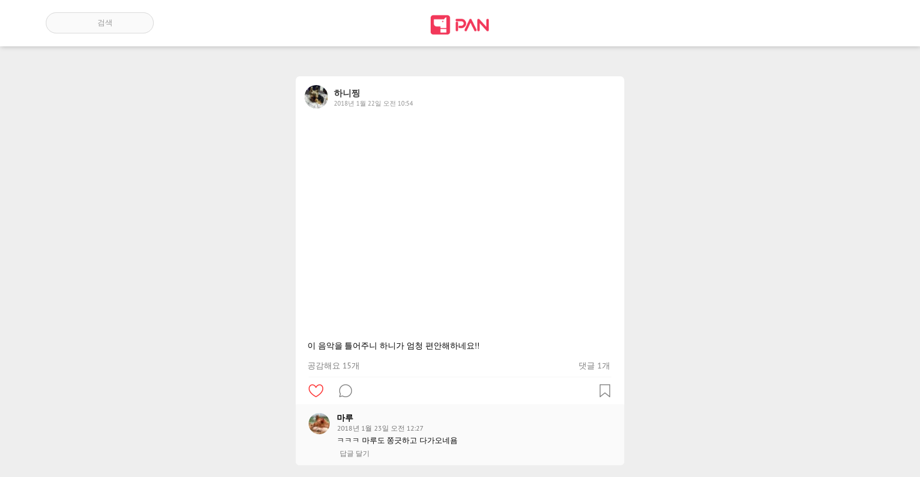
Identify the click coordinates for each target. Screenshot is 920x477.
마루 (345, 417)
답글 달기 (355, 453)
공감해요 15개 (333, 365)
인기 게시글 (824, 23)
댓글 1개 (594, 365)
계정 (858, 23)
